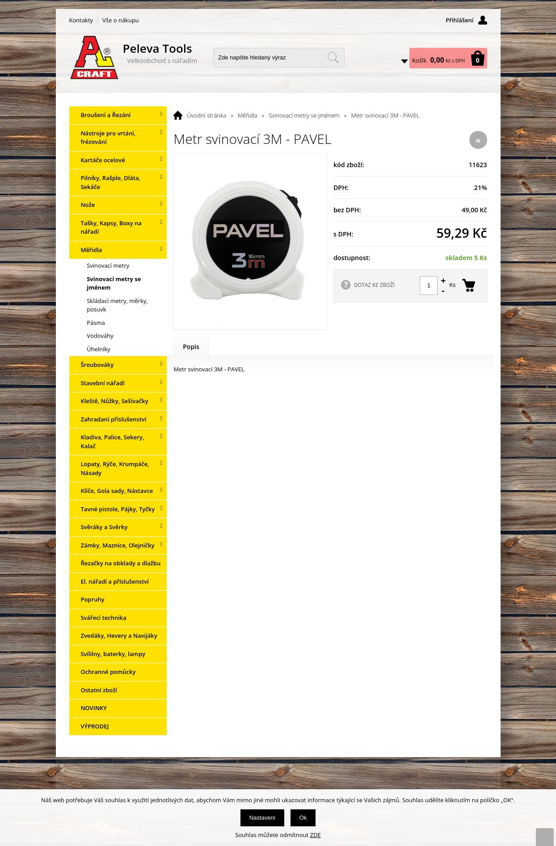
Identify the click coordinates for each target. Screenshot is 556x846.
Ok (303, 817)
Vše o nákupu (120, 20)
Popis (191, 346)
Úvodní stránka (206, 115)
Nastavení (262, 817)
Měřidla (247, 115)
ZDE (315, 835)
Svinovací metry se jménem (304, 115)
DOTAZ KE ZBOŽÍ (374, 284)
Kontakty (81, 20)
